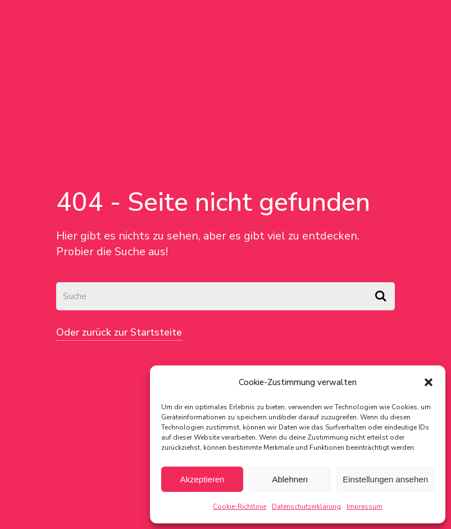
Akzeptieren (202, 479)
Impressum (364, 506)
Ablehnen (289, 479)
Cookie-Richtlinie (239, 506)
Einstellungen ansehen (385, 479)
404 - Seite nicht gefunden (213, 202)
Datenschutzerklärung (306, 506)
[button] (428, 382)
